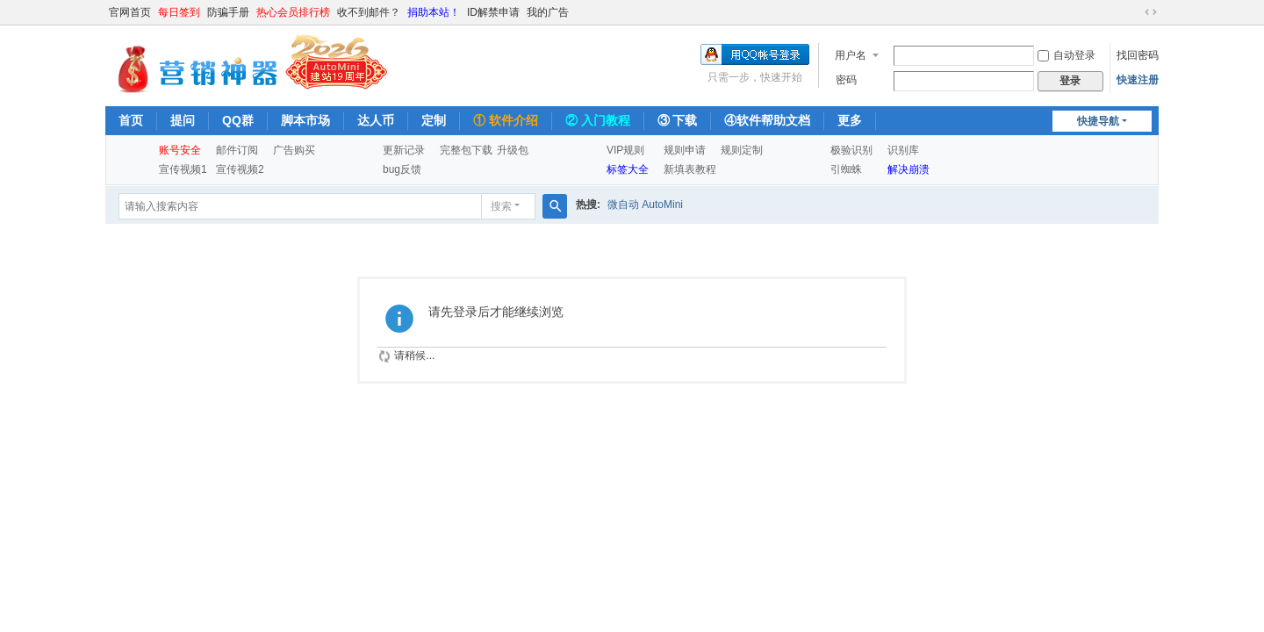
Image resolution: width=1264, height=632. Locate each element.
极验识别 (851, 150)
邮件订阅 (237, 150)
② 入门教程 (597, 120)
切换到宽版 (1151, 12)
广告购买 (294, 150)
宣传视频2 (240, 169)
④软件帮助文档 (767, 120)
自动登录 (1066, 55)
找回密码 (1138, 55)
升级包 (512, 150)
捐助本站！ (433, 12)
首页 (130, 120)
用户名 (850, 55)
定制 (433, 120)
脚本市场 (305, 120)
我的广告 (548, 12)
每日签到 (179, 12)
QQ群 (238, 120)
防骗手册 (228, 12)
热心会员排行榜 (293, 12)
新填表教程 (690, 169)
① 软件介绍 (505, 120)
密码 (846, 80)
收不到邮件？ (368, 12)
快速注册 (1138, 80)
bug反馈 (402, 169)
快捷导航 (1098, 121)
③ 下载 (677, 120)
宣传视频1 (183, 169)
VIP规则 (625, 150)
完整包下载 (466, 150)
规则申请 (685, 150)
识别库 (903, 150)
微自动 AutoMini (645, 204)
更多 (849, 120)
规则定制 (742, 150)
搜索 (501, 206)
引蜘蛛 (846, 169)
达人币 (375, 120)
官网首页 (130, 12)
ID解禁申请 (493, 12)
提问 (182, 120)
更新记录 (404, 150)
